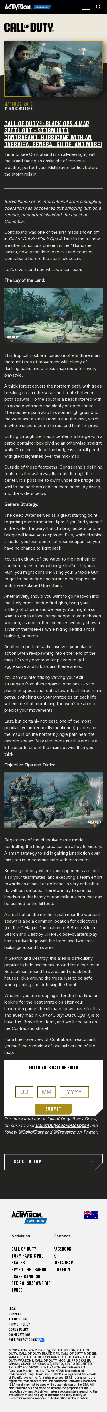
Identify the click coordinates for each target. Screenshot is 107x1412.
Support (15, 1314)
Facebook (63, 1249)
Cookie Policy (19, 1330)
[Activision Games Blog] (27, 7)
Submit (53, 1109)
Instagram (64, 1263)
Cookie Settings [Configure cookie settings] (20, 1335)
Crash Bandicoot (27, 1277)
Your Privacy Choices (25, 1340)
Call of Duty (24, 1249)
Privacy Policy (19, 1324)
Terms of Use (18, 1319)
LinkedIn (62, 1270)
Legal (12, 1309)
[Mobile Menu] (86, 7)
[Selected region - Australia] (91, 1215)
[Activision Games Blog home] (29, 1217)
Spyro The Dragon (29, 1270)
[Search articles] (98, 7)
